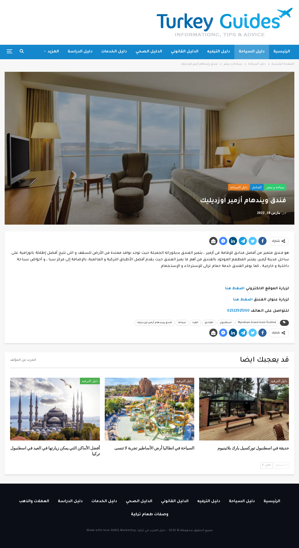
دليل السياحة (252, 52)
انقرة (195, 322)
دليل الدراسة (80, 52)
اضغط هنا (235, 289)
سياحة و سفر (275, 187)
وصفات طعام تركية (149, 515)
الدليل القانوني (184, 52)
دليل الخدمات (114, 52)
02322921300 (238, 311)
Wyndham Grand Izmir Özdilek (257, 322)
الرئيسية (281, 52)
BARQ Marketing (123, 530)
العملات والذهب (34, 501)
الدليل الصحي (149, 52)
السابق (281, 465)
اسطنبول (226, 322)
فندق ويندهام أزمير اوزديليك (154, 322)
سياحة (182, 322)
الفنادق (257, 187)
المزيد (53, 52)
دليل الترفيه (218, 52)
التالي (266, 465)
